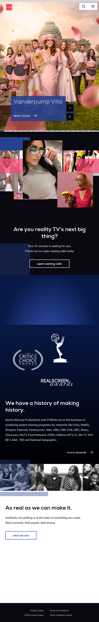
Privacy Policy (37, 610)
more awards (80, 452)
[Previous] (70, 116)
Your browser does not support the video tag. (49, 300)
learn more (25, 115)
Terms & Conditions (59, 610)
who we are (21, 535)
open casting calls (49, 264)
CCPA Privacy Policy (34, 615)
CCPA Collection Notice (61, 615)
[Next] (70, 107)
